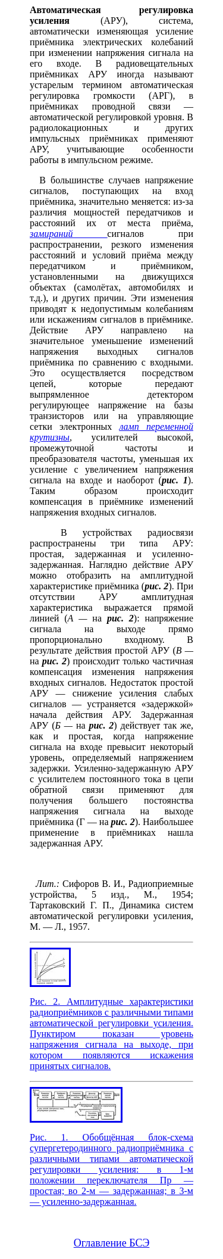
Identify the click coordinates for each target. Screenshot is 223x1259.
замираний (68, 234)
